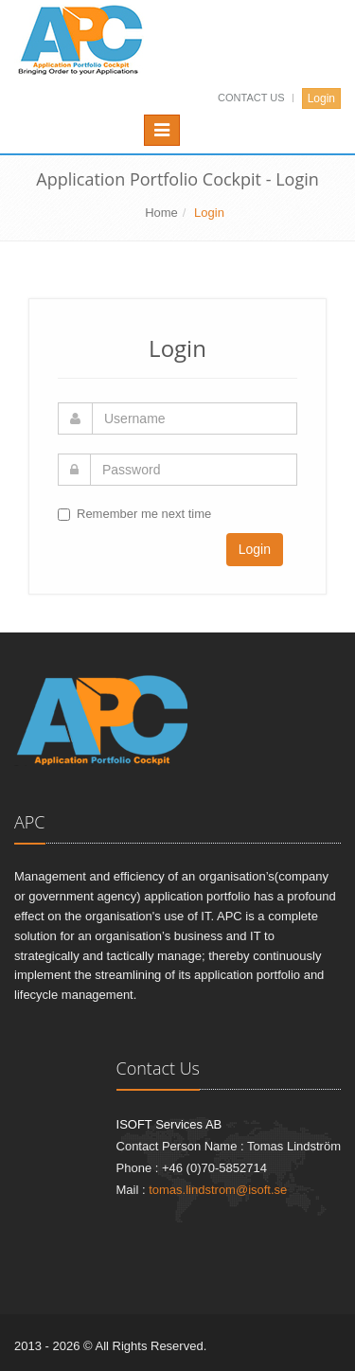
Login (321, 98)
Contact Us (253, 97)
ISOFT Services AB (169, 1124)
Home (161, 212)
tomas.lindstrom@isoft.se (218, 1190)
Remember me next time (144, 514)
